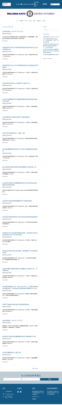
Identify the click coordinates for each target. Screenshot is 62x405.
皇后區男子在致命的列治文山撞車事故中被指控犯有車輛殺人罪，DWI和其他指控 (50, 46)
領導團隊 (21, 21)
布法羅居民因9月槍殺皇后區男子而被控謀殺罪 (16, 118)
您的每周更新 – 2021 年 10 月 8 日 (12, 321)
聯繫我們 (39, 21)
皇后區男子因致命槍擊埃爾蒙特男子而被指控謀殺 (17, 201)
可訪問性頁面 (51, 394)
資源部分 (35, 394)
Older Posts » (35, 369)
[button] (6, 4)
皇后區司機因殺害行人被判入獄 (11, 353)
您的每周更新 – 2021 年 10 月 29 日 (12, 32)
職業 (30, 21)
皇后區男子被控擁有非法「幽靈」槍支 (13, 134)
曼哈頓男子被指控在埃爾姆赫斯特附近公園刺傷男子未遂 (19, 337)
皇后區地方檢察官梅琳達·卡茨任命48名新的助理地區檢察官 (20, 217)
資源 (34, 21)
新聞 (44, 21)
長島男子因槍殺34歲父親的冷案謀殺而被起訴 (15, 305)
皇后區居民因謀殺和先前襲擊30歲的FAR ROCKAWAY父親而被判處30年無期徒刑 (51, 51)
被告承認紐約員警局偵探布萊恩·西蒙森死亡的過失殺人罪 (19, 168)
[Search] (51, 31)
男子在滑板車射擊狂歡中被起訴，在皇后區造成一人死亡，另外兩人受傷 (50, 41)
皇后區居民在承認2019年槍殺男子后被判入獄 (16, 84)
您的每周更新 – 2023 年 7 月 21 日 (51, 37)
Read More (5, 41)
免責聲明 (34, 399)
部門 (26, 21)
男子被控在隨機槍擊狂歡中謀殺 (50, 55)
